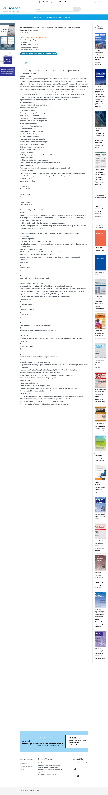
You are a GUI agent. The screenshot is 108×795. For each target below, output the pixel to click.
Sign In (96, 2)
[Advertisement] (7, 111)
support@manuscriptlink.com (82, 763)
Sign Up (102, 2)
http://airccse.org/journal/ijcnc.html (35, 37)
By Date (68, 17)
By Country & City (54, 17)
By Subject (38, 17)
